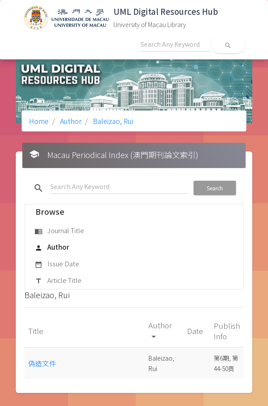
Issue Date (57, 264)
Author (69, 121)
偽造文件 (42, 363)
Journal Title (59, 231)
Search (215, 188)
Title (36, 330)
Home (39, 121)
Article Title (58, 280)
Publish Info (227, 330)
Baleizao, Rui (112, 121)
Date (196, 330)
